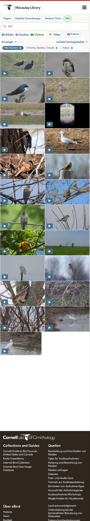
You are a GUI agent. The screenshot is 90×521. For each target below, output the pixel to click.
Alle (67, 18)
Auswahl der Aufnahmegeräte (65, 490)
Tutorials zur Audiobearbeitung (66, 482)
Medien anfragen (58, 470)
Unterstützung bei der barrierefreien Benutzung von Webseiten (65, 513)
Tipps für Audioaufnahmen (63, 458)
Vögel (7, 18)
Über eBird (11, 506)
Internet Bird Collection (16, 462)
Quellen (54, 446)
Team (6, 516)
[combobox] (48, 26)
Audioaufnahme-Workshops (64, 494)
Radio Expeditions (13, 458)
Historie (7, 512)
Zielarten (53, 474)
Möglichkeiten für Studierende (65, 498)
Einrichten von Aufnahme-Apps (66, 486)
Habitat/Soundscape (28, 18)
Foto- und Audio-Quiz (60, 478)
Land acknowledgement (62, 505)
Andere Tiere (53, 18)
